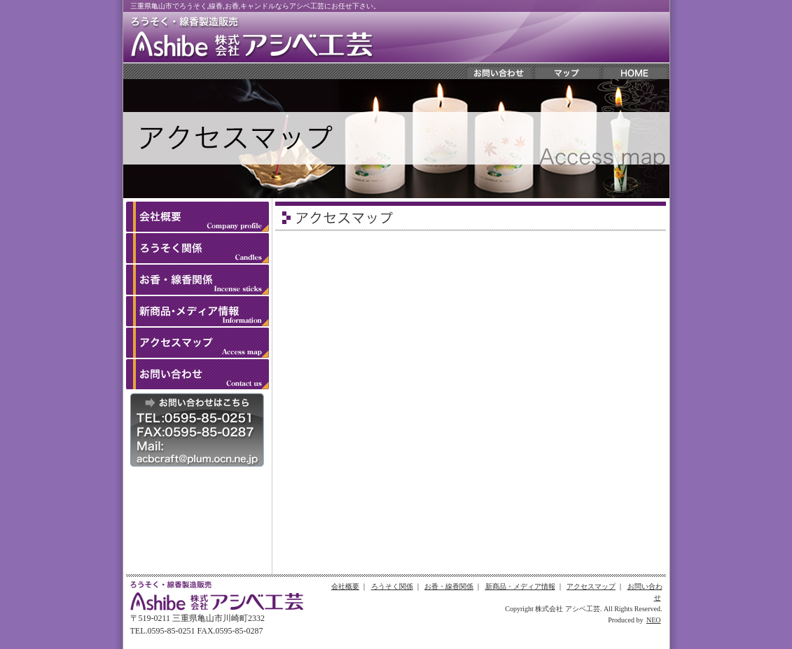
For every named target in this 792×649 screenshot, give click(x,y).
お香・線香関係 (448, 586)
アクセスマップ (591, 586)
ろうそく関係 (392, 586)
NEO (653, 620)
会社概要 (345, 586)
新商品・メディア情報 (520, 586)
